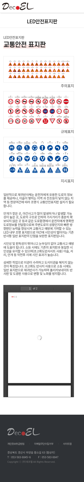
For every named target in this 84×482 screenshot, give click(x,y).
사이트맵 (67, 443)
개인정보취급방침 (15, 443)
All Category (76, 6)
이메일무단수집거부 (43, 443)
